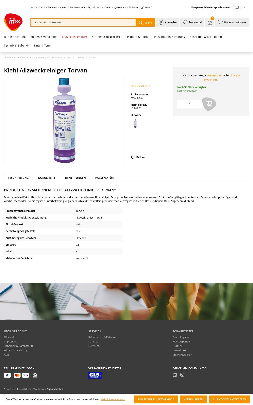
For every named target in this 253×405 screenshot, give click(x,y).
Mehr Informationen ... (113, 399)
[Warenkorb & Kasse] (232, 22)
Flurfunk (177, 346)
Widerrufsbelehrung (15, 350)
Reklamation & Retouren (102, 337)
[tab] (18, 178)
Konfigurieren (193, 399)
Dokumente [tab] (47, 178)
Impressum (10, 341)
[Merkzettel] (192, 22)
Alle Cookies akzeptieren (229, 399)
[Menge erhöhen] (199, 104)
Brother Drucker (182, 355)
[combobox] (83, 22)
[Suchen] (145, 22)
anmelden (214, 75)
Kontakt (93, 341)
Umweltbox (179, 350)
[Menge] (190, 104)
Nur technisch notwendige (156, 399)
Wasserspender (182, 341)
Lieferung (93, 346)
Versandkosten (54, 389)
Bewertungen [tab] (75, 178)
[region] (64, 120)
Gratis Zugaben (181, 337)
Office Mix (10, 337)
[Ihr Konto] (239, 7)
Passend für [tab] (104, 178)
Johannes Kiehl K (140, 86)
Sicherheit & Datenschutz (18, 346)
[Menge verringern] (180, 104)
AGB (6, 355)
